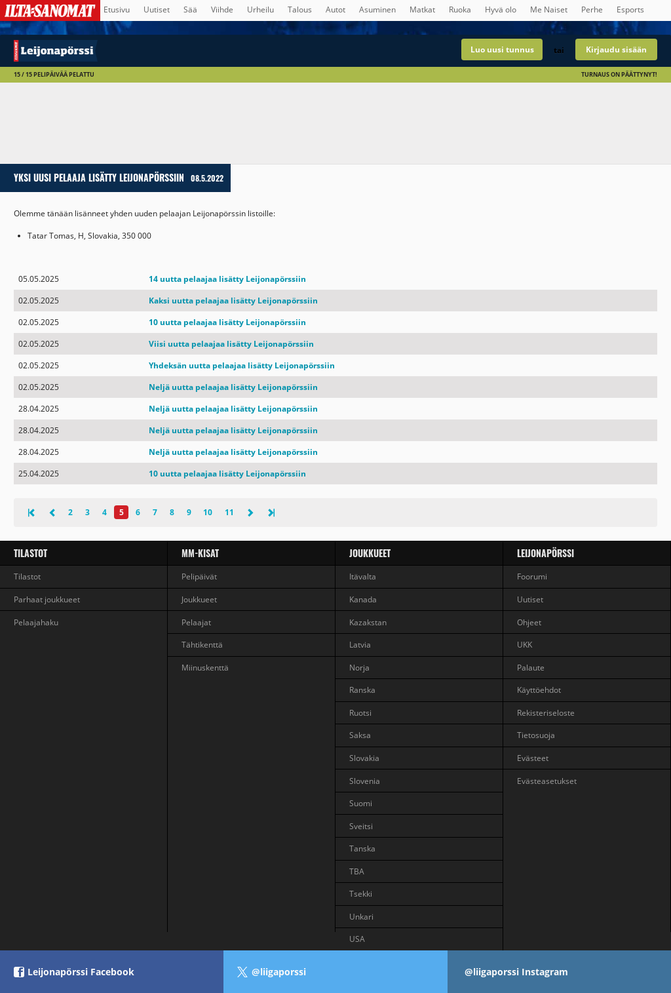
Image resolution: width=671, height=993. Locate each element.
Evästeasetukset (547, 781)
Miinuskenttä (205, 667)
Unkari (361, 916)
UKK (524, 644)
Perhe (592, 9)
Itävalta (362, 576)
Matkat (422, 9)
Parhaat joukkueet (47, 599)
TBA (356, 871)
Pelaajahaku (36, 622)
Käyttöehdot (539, 689)
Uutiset (157, 9)
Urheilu (260, 9)
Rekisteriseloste (546, 712)
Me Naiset (548, 9)
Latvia (360, 644)
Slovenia (364, 781)
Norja (359, 667)
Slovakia (364, 758)
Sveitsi (361, 826)
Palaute (531, 667)
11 (229, 512)
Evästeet (532, 758)
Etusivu (117, 9)
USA (357, 938)
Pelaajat (196, 622)
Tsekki (360, 893)
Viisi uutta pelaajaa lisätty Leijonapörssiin (231, 343)
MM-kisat (200, 553)
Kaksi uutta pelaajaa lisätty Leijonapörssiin (233, 300)
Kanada (363, 599)
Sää (190, 9)
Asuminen (377, 9)
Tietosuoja (536, 735)
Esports (630, 9)
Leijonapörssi (545, 553)
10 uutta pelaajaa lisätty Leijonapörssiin (227, 322)
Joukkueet (199, 599)
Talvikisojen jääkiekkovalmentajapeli (168, 51)
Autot (335, 9)
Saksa (360, 735)
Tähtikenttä (202, 644)
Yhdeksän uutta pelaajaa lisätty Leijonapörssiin (242, 365)
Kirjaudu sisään (616, 49)
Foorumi (532, 576)
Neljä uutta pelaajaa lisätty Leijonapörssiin (233, 387)
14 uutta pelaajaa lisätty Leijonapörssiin (227, 278)
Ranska (362, 689)
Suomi (360, 803)
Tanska (362, 848)
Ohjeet (529, 622)
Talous (300, 9)
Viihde (222, 9)
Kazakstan (368, 622)
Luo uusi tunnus (502, 49)
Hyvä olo (500, 9)
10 (207, 512)
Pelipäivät (199, 576)
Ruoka (460, 9)
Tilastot (30, 553)
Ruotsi (360, 712)
